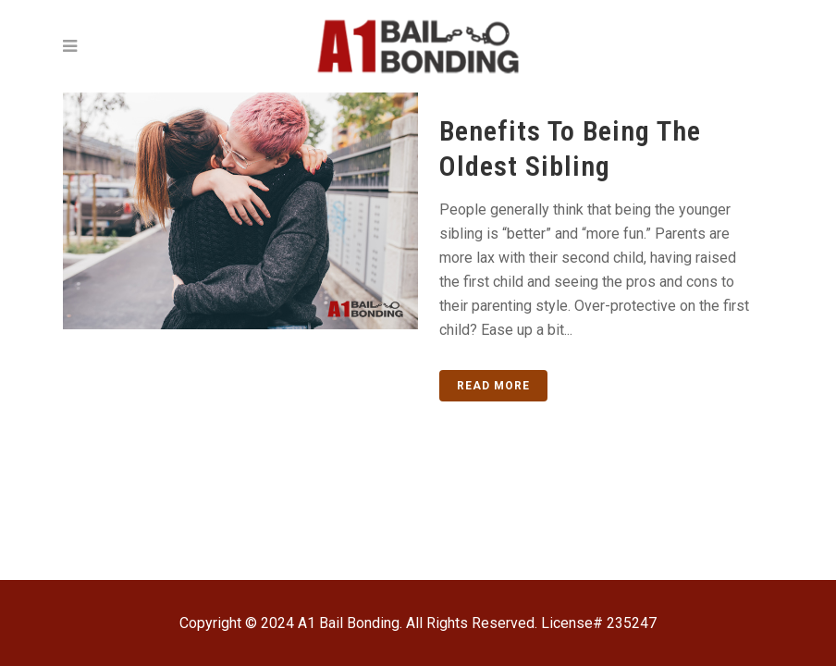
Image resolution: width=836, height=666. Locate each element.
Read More (493, 385)
